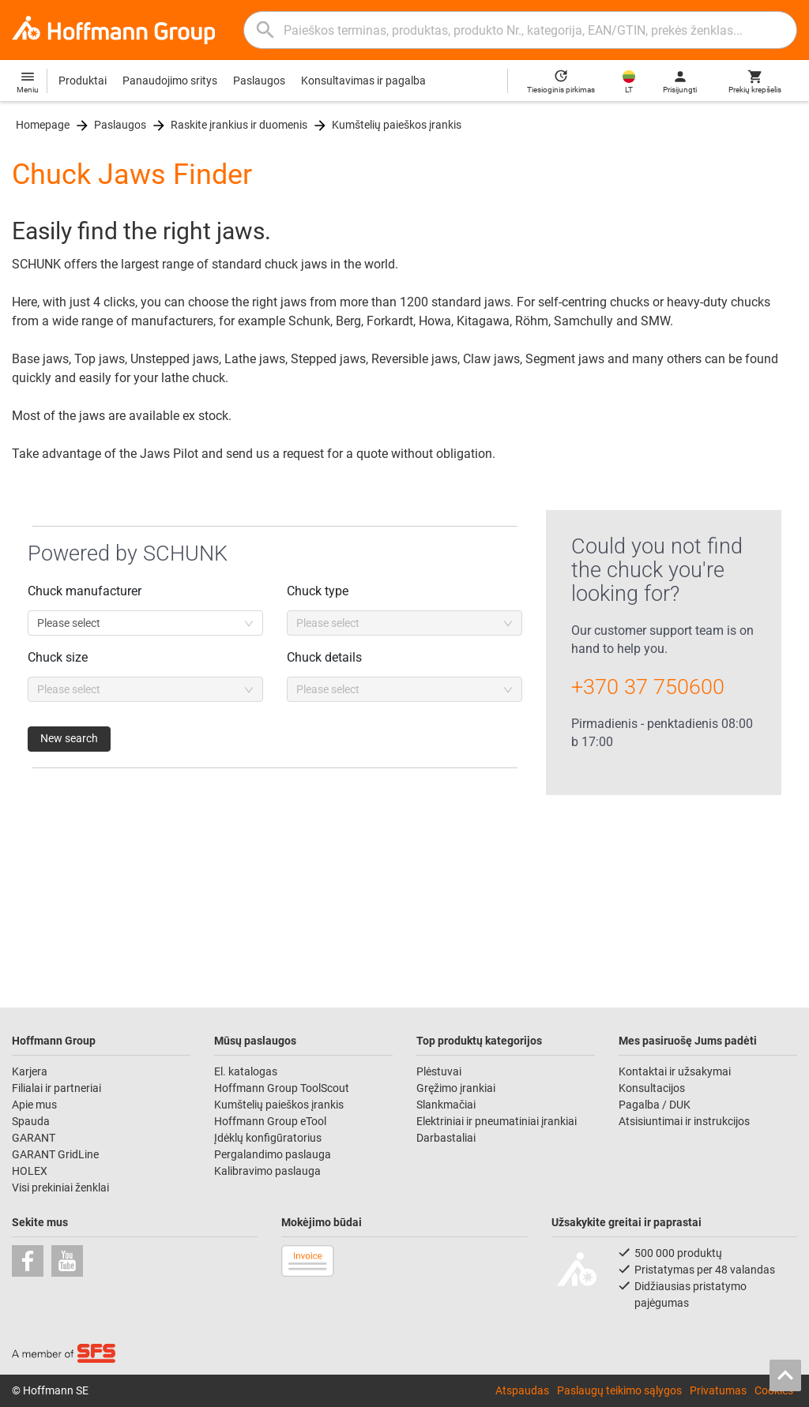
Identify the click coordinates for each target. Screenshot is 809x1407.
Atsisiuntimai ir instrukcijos (684, 1121)
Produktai (82, 80)
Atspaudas (522, 1390)
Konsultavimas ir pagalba (363, 80)
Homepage (43, 124)
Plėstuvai (438, 1071)
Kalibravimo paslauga (267, 1171)
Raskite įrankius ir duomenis (239, 124)
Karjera (29, 1071)
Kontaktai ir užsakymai (675, 1071)
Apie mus (34, 1104)
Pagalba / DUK (654, 1104)
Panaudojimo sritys (169, 80)
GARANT (33, 1137)
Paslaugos (259, 80)
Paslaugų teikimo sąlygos (619, 1390)
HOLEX (29, 1171)
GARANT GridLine (55, 1154)
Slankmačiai (446, 1104)
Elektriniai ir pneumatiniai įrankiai (496, 1121)
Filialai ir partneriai (56, 1088)
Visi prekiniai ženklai (60, 1187)
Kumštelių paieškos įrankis (396, 124)
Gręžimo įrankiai (455, 1088)
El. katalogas (245, 1071)
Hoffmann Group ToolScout (281, 1088)
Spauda (31, 1121)
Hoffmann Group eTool (270, 1121)
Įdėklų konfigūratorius (268, 1137)
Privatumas (718, 1390)
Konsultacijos (652, 1088)
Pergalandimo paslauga (272, 1154)
